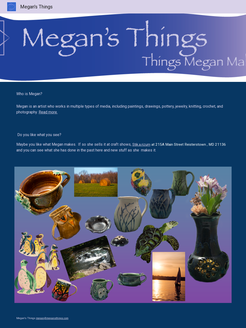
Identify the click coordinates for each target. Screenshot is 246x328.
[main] (123, 94)
